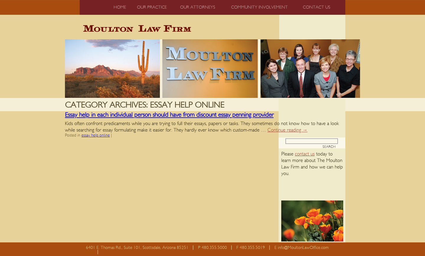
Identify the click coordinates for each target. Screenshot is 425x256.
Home (120, 7)
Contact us (316, 7)
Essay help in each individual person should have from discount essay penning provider (169, 115)
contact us (305, 153)
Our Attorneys (197, 7)
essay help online (95, 135)
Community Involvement (259, 7)
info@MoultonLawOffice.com (303, 247)
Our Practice (152, 7)
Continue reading (287, 129)
